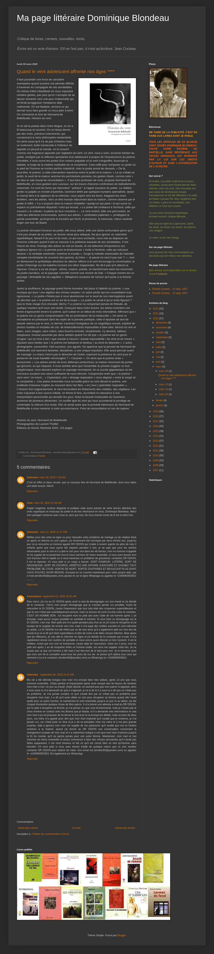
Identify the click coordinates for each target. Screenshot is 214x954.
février (160, 400)
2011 (156, 450)
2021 (156, 313)
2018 (156, 416)
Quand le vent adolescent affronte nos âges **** (66, 71)
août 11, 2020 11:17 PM (53, 532)
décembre (162, 322)
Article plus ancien (125, 827)
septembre (162, 337)
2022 (156, 308)
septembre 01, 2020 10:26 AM (59, 596)
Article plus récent (28, 827)
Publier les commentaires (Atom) (51, 834)
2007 (156, 470)
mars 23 (164, 384)
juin (158, 352)
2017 (156, 421)
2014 (156, 435)
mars (159, 366)
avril (158, 361)
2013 (156, 440)
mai (158, 357)
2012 (156, 445)
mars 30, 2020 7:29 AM (52, 477)
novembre (162, 327)
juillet (159, 347)
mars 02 (164, 394)
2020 (156, 318)
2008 (156, 465)
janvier (160, 405)
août (159, 342)
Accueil (76, 827)
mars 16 (164, 389)
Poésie (41, 456)
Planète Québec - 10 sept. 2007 (170, 288)
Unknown (32, 477)
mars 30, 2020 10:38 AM (47, 502)
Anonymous (34, 596)
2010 (156, 455)
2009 (156, 460)
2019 (156, 411)
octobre (160, 332)
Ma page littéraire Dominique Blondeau (93, 18)
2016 (156, 426)
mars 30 (164, 371)
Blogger (121, 935)
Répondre (32, 491)
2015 (156, 431)
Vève (30, 502)
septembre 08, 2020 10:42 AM (57, 674)
